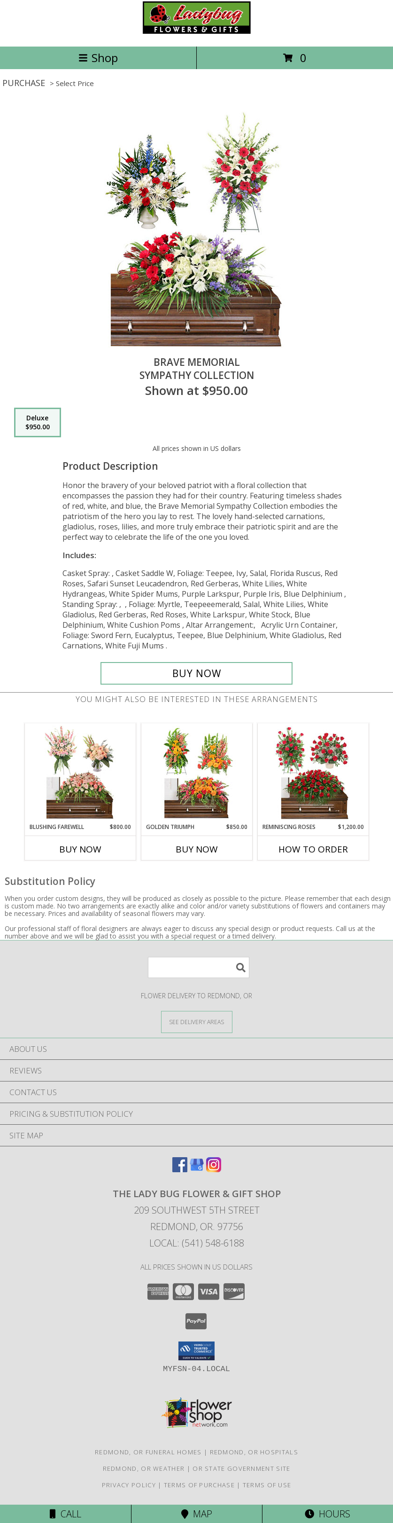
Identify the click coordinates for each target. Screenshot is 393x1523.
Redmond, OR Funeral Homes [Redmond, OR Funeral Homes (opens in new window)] (148, 1452)
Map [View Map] (196, 1513)
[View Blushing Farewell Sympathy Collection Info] (80, 773)
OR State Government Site (241, 1468)
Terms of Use (267, 1485)
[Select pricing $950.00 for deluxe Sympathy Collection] (37, 422)
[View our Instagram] (213, 1169)
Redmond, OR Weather (144, 1468)
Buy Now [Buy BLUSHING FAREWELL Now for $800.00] (80, 849)
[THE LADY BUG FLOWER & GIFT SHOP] (196, 32)
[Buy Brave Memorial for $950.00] (196, 673)
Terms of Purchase (199, 1485)
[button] (196, 1351)
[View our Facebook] (179, 1169)
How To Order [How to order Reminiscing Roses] (313, 849)
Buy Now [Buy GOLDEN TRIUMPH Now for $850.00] (197, 849)
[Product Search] (198, 967)
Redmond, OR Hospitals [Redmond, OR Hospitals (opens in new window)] (254, 1452)
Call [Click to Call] (65, 1513)
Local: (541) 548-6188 (196, 1243)
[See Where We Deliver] (196, 1021)
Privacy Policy (129, 1485)
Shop (98, 57)
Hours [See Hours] (327, 1513)
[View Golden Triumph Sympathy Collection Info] (196, 773)
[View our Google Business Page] (196, 1169)
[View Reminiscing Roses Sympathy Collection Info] (313, 773)
